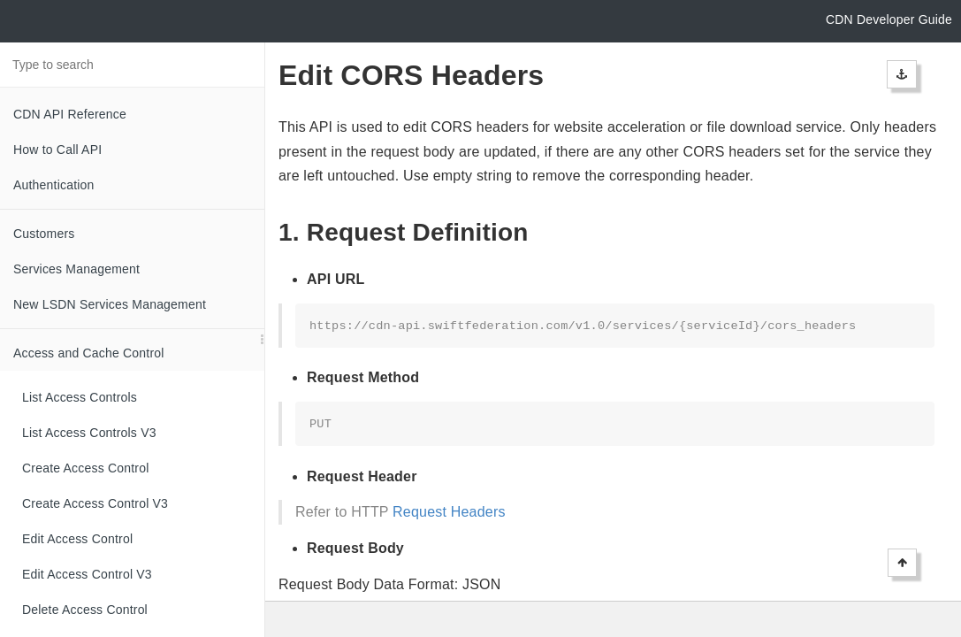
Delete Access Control (85, 609)
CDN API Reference (69, 114)
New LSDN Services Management (109, 304)
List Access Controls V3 (89, 433)
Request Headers (449, 511)
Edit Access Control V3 (87, 574)
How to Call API (57, 149)
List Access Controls (79, 397)
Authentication (54, 185)
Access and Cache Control (88, 353)
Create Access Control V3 (95, 503)
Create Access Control (85, 468)
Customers (43, 233)
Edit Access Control (77, 539)
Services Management (76, 269)
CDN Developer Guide (889, 19)
